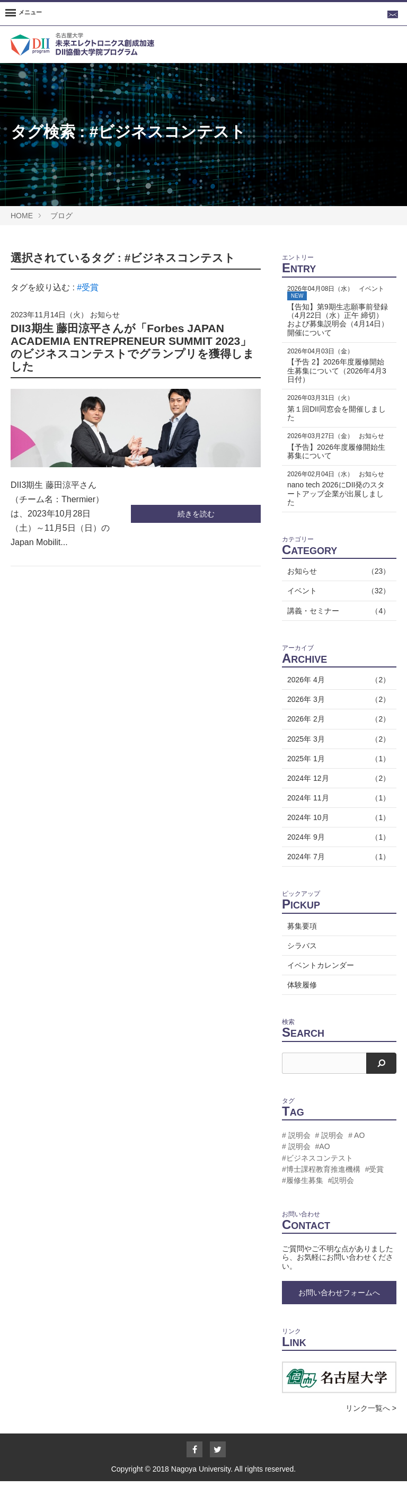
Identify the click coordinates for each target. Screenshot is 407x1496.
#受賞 (88, 287)
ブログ (61, 215)
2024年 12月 (336, 792)
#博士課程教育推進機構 (321, 1183)
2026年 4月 (336, 694)
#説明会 (341, 1194)
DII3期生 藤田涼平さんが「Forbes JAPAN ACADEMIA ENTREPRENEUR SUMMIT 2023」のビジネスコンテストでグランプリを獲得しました (132, 347)
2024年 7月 (336, 871)
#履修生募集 (302, 1194)
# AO (356, 1150)
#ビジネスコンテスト (168, 131)
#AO (322, 1161)
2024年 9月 (336, 852)
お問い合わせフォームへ (339, 1307)
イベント (336, 605)
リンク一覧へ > (371, 1423)
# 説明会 (296, 1150)
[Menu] (24, 13)
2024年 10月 (336, 831)
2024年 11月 (336, 812)
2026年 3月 (336, 714)
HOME (22, 215)
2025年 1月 (336, 773)
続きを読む (196, 514)
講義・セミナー (336, 625)
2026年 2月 (336, 733)
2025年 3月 (336, 753)
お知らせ (105, 314)
